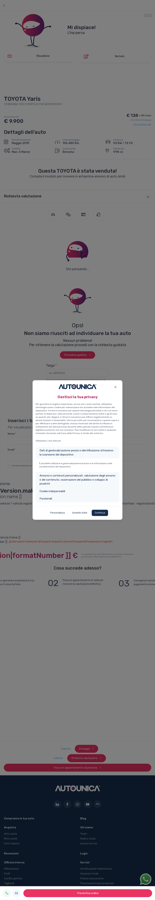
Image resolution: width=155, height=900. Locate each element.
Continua (100, 512)
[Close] (115, 386)
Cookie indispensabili (52, 491)
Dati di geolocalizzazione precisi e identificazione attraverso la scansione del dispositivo (76, 452)
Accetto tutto (79, 512)
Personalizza (57, 512)
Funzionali (46, 498)
